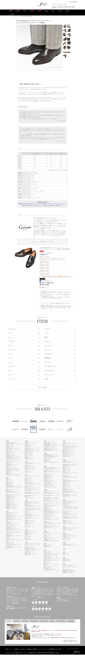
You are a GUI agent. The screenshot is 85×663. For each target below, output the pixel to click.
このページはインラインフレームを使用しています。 (42, 536)
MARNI (73, 6)
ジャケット (64, 7)
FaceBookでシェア (45, 280)
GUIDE (67, 11)
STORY (39, 11)
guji (58, 6)
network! (60, 11)
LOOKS (31, 11)
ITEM (24, 11)
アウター (59, 7)
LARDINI (61, 6)
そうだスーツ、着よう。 (71, 7)
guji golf (46, 11)
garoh (53, 11)
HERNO (70, 6)
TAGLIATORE (65, 6)
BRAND (17, 11)
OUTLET (11, 14)
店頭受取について (45, 287)
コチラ (66, 170)
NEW (10, 11)
